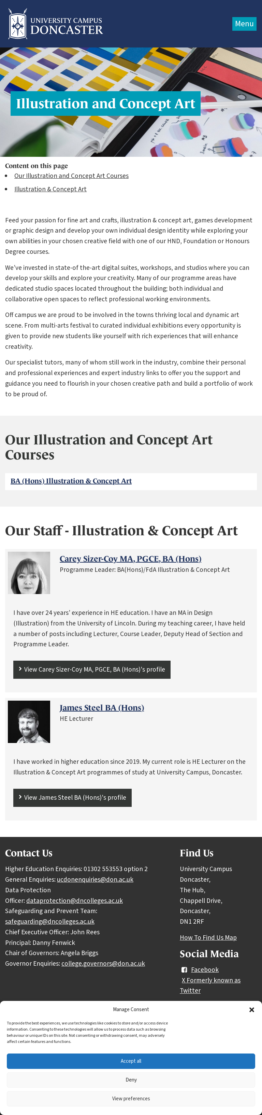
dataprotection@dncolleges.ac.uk (74, 901)
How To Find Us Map (208, 937)
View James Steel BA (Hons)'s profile (75, 797)
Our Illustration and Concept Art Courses (71, 176)
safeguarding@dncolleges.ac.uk (49, 921)
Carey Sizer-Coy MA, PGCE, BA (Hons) (130, 558)
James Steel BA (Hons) (102, 707)
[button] (251, 1009)
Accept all (131, 1061)
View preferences (131, 1098)
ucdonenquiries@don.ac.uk (95, 879)
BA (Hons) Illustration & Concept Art (71, 481)
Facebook (199, 970)
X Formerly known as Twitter (210, 986)
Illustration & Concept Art (50, 189)
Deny (131, 1080)
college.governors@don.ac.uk (103, 963)
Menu (244, 24)
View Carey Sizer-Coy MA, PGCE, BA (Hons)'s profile (94, 669)
